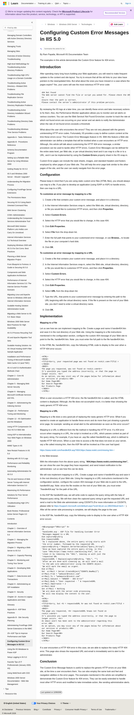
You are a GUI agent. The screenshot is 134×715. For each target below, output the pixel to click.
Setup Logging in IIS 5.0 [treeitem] (17, 657)
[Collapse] (32, 22)
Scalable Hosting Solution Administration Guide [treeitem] (17, 307)
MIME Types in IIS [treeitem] (14, 446)
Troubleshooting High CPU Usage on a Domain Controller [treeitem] (19, 76)
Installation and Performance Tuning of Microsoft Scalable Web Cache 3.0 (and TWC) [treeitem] (19, 360)
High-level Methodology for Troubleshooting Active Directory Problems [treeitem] (18, 67)
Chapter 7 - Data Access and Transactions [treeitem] (19, 577)
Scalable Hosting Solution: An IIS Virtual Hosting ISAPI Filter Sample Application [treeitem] (19, 348)
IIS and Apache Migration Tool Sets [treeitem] (19, 339)
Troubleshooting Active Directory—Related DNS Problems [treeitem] (17, 86)
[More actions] (127, 24)
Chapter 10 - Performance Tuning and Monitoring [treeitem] (18, 412)
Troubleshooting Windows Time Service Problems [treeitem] (17, 130)
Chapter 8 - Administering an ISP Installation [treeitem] (18, 585)
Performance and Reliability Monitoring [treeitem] (18, 464)
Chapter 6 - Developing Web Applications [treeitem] (18, 569)
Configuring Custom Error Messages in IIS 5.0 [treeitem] (18, 643)
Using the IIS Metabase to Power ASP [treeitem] (17, 650)
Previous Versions (23, 709)
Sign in (128, 3)
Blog (36, 709)
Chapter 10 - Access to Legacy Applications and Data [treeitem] (19, 598)
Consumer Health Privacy (75, 709)
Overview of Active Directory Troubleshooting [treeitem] (18, 57)
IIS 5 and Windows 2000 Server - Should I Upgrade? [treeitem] (18, 175)
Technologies (86, 24)
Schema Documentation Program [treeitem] (17, 151)
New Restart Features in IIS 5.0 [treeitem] (18, 452)
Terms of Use (96, 709)
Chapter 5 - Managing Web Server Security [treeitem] (18, 385)
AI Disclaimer (7, 709)
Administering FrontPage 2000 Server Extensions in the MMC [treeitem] (19, 627)
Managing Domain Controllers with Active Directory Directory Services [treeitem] (19, 38)
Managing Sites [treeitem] (13, 51)
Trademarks (110, 709)
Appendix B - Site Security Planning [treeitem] (18, 619)
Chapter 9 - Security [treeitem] (15, 592)
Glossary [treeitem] (11, 605)
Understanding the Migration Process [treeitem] (18, 183)
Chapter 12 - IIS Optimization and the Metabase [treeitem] (19, 420)
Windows (51, 24)
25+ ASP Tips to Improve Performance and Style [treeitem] (17, 635)
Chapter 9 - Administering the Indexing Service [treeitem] (19, 404)
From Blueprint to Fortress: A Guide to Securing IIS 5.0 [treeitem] (19, 266)
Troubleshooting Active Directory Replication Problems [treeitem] (19, 103)
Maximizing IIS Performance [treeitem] (18, 490)
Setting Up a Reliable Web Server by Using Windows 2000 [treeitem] (18, 161)
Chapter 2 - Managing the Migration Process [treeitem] (17, 541)
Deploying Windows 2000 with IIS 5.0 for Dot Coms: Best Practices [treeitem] (19, 248)
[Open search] (121, 3)
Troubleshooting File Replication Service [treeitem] (15, 95)
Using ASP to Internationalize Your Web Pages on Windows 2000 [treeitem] (19, 438)
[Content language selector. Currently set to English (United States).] (14, 703)
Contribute (47, 709)
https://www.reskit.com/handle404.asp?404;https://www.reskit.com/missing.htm (76, 450)
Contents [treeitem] (11, 519)
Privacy (57, 709)
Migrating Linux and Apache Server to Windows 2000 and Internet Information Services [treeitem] (19, 298)
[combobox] (18, 28)
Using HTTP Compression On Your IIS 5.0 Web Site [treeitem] (19, 428)
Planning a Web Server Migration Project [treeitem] (16, 258)
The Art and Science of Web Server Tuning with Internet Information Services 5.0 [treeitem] (18, 482)
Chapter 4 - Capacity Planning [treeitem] (19, 555)
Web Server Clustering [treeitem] (16, 210)
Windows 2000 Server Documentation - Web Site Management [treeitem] (18, 681)
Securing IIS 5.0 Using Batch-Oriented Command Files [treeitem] (19, 204)
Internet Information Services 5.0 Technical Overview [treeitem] (19, 239)
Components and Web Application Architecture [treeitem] (16, 274)
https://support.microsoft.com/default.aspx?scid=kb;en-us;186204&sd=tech (88, 506)
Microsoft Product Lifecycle (76, 11)
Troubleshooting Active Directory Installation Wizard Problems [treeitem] (18, 113)
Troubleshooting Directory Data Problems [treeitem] (20, 123)
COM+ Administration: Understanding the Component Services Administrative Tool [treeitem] (19, 218)
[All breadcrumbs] (42, 24)
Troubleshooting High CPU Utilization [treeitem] (18, 504)
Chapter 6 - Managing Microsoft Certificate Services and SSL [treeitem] (19, 395)
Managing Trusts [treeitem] (14, 46)
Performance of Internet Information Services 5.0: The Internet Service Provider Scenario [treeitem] (19, 285)
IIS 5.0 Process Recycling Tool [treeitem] (19, 333)
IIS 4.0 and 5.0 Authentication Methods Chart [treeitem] (19, 369)
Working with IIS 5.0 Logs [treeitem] (17, 458)
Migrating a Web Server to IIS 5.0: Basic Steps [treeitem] (19, 315)
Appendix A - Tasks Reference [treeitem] (19, 137)
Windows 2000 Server (68, 24)
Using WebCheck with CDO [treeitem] (18, 673)
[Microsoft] (5, 3)
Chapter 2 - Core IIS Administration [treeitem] (15, 377)
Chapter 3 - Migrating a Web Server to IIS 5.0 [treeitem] (18, 549)
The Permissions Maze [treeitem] (16, 197)
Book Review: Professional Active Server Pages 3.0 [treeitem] (18, 512)
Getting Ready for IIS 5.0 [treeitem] (17, 169)
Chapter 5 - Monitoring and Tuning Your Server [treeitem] (18, 561)
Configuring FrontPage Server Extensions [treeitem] (19, 191)
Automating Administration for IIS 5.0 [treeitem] (19, 472)
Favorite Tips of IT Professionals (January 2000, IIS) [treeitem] (19, 665)
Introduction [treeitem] (12, 524)
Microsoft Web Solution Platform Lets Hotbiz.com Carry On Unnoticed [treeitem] (17, 229)
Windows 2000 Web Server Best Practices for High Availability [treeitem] (18, 325)
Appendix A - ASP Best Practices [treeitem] (16, 611)
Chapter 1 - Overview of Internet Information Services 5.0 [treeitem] (19, 531)
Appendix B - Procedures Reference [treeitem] (17, 143)
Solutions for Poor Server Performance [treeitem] (17, 496)
